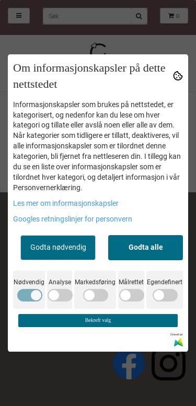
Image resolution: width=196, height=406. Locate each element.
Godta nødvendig (58, 247)
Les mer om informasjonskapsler (66, 203)
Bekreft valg (98, 320)
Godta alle (146, 247)
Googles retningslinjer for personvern (72, 219)
